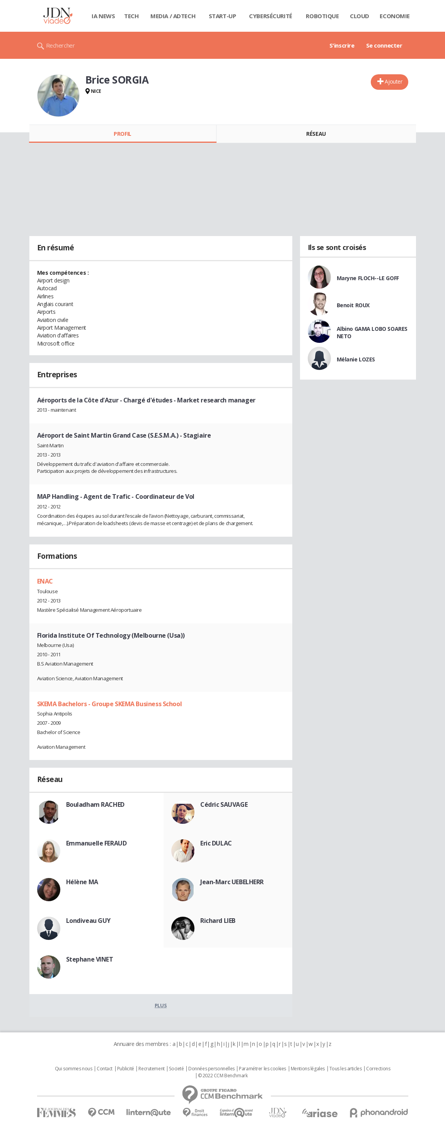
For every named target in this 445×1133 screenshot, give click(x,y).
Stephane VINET (89, 959)
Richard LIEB (217, 920)
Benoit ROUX (353, 305)
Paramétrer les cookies (262, 1068)
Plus (161, 1005)
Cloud (359, 16)
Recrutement (151, 1068)
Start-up (222, 16)
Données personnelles (211, 1068)
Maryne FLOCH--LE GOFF (368, 278)
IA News (103, 16)
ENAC (45, 581)
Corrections (378, 1068)
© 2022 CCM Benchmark (223, 1075)
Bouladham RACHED (95, 804)
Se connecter (384, 45)
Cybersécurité (270, 16)
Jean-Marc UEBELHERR (232, 882)
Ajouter (393, 81)
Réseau (316, 133)
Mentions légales (308, 1068)
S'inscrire (342, 45)
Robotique (322, 16)
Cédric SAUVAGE (223, 804)
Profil (122, 133)
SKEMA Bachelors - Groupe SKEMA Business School (109, 704)
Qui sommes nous (73, 1068)
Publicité (125, 1068)
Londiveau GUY (88, 920)
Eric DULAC (216, 843)
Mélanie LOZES (356, 359)
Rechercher (60, 45)
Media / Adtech (172, 16)
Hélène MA (82, 882)
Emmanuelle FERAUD (96, 843)
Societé (176, 1068)
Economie (395, 16)
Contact (105, 1068)
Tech (131, 16)
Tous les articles (345, 1068)
